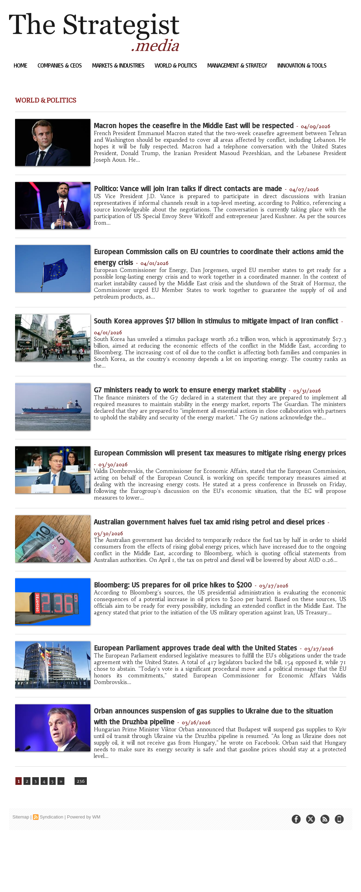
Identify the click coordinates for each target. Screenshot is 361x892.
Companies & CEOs (60, 65)
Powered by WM (83, 876)
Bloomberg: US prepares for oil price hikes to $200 (207, 626)
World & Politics (176, 65)
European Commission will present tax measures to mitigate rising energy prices (209, 493)
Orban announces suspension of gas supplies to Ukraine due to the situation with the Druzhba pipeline (219, 771)
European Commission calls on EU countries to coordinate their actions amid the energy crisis (198, 279)
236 (79, 840)
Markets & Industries (119, 65)
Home (21, 65)
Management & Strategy (237, 65)
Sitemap (21, 876)
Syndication (51, 876)
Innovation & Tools (301, 65)
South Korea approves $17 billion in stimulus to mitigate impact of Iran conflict (200, 352)
